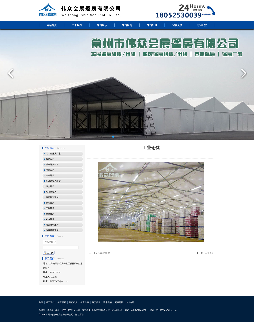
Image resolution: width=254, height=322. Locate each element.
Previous (11, 73)
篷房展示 (102, 25)
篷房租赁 (127, 25)
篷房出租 (152, 25)
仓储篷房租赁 (104, 253)
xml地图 (130, 302)
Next (242, 73)
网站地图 (119, 302)
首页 (41, 302)
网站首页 (52, 25)
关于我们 (77, 25)
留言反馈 (177, 25)
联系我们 (202, 25)
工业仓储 (209, 253)
